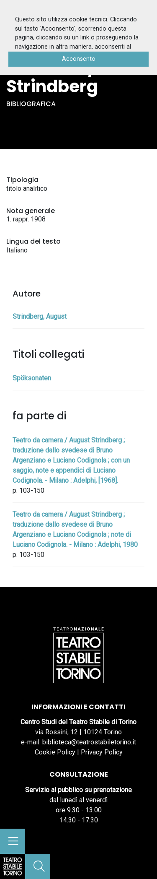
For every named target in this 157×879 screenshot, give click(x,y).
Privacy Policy (102, 752)
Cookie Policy (55, 752)
